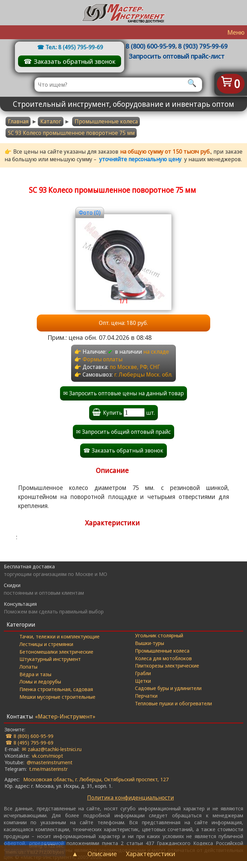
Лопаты (28, 666)
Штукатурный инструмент (50, 658)
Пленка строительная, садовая (56, 689)
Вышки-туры (149, 642)
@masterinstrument (50, 762)
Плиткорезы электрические (167, 665)
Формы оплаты (102, 359)
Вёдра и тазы (35, 674)
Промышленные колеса (106, 121)
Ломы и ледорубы (40, 681)
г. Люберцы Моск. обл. (143, 374)
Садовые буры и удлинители (168, 688)
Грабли (143, 673)
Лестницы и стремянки (46, 643)
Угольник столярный (159, 635)
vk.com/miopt (47, 755)
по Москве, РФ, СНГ (135, 367)
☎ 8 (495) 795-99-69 (29, 742)
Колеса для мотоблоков (163, 658)
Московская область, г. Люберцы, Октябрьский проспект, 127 (96, 779)
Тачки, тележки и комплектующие (59, 636)
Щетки (143, 680)
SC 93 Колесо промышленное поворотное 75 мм (71, 133)
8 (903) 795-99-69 (203, 46)
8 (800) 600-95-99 (150, 46)
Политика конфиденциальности (130, 797)
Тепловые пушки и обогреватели (173, 703)
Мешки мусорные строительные (57, 696)
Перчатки (146, 695)
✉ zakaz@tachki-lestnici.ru (52, 749)
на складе (156, 351)
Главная (18, 121)
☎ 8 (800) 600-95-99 (29, 735)
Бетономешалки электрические (56, 651)
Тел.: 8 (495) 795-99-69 (74, 47)
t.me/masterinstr (48, 768)
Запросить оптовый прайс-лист (176, 56)
